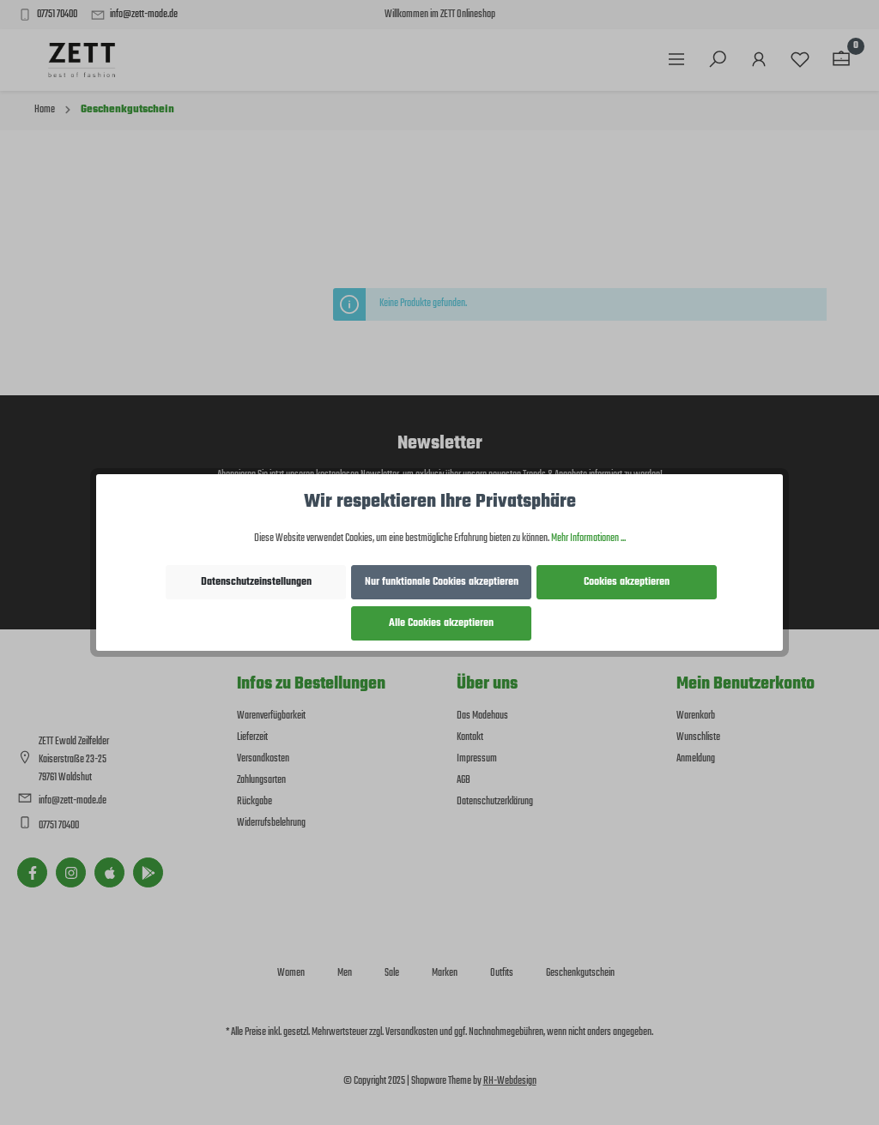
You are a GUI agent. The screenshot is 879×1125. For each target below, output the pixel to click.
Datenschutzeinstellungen (256, 582)
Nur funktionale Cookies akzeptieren (441, 582)
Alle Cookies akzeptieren (441, 623)
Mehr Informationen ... (588, 538)
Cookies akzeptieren (627, 582)
